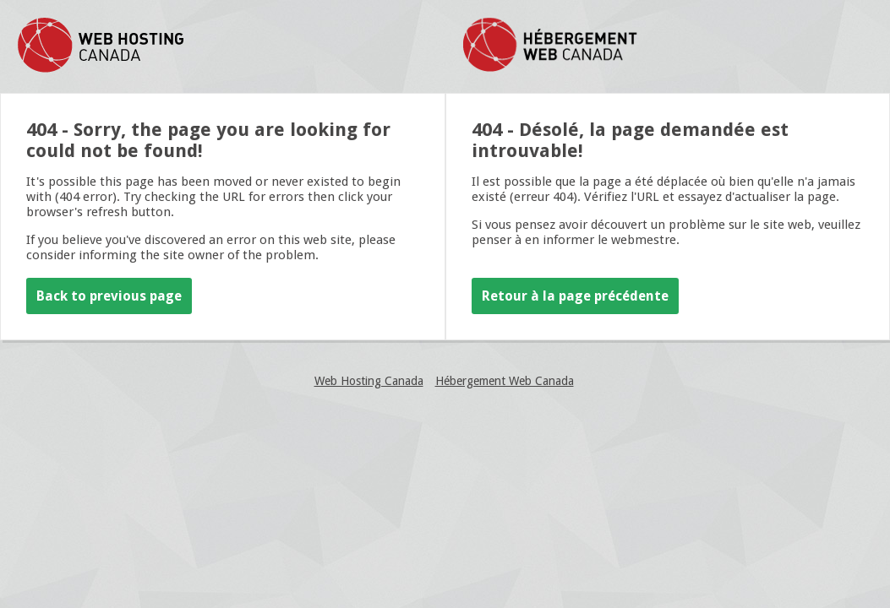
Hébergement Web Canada (504, 381)
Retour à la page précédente (575, 296)
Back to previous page (109, 296)
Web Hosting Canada (368, 381)
